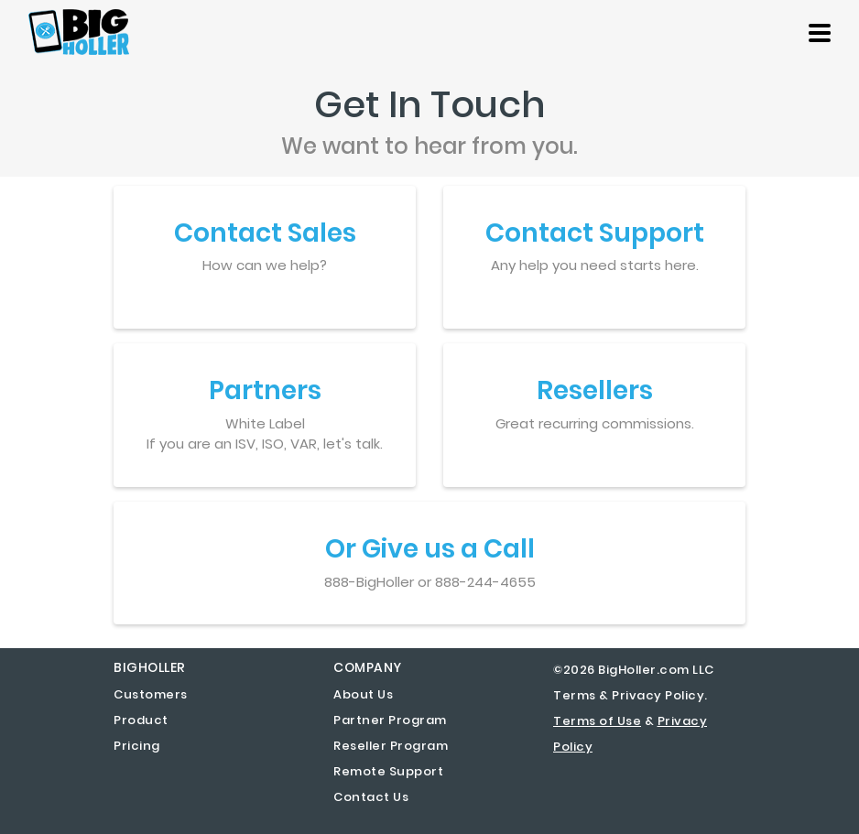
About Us (363, 694)
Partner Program (390, 720)
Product (141, 720)
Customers (151, 694)
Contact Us (370, 797)
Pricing (137, 745)
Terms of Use (597, 721)
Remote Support (388, 771)
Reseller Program (390, 745)
